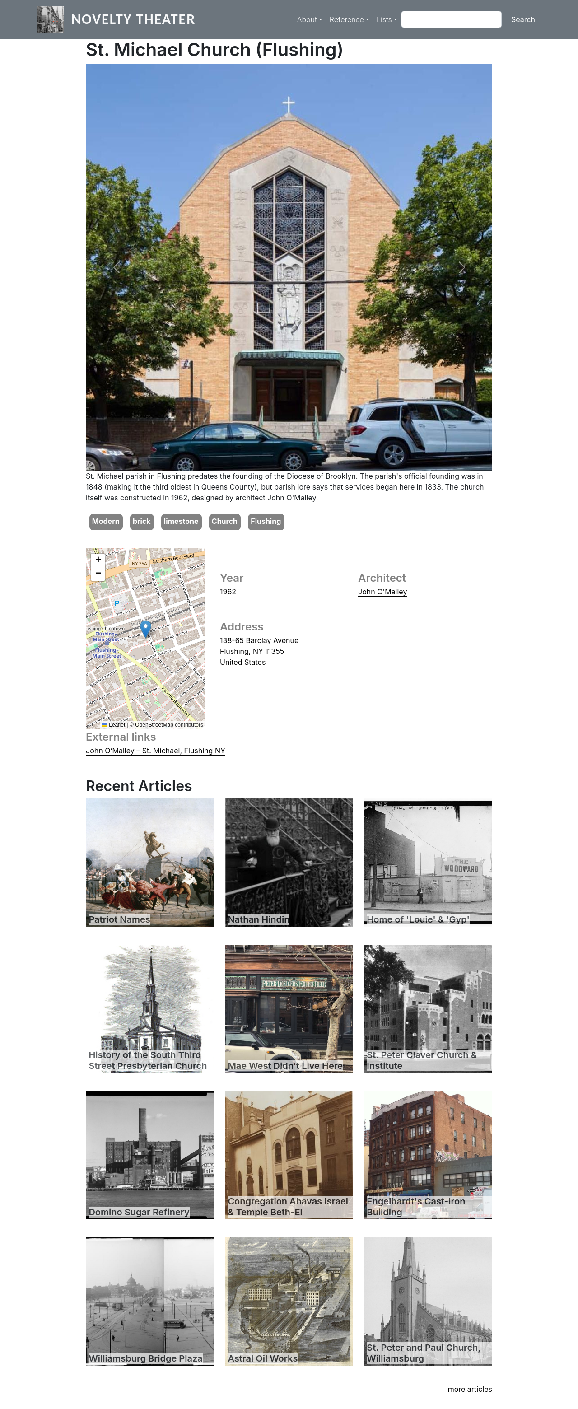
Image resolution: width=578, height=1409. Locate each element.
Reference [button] (347, 19)
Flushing (266, 521)
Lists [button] (384, 19)
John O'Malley (382, 591)
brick (142, 521)
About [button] (307, 19)
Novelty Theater (133, 19)
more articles (470, 1389)
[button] (116, 267)
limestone (181, 521)
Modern (106, 521)
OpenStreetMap (154, 725)
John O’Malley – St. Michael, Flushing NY (155, 750)
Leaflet (113, 725)
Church (225, 521)
